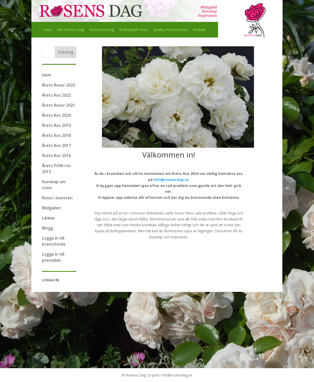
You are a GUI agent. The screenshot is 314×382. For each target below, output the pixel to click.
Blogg (47, 228)
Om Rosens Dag (70, 30)
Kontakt (199, 30)
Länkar (48, 218)
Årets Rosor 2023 (58, 85)
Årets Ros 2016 (56, 155)
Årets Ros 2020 (56, 115)
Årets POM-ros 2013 (56, 168)
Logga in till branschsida (53, 241)
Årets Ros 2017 (56, 145)
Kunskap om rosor (54, 184)
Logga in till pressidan (53, 257)
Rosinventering (101, 30)
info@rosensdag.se (171, 179)
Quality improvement (170, 30)
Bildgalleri (51, 208)
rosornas (138, 213)
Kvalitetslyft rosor (133, 30)
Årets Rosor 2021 (58, 105)
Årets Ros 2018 (56, 135)
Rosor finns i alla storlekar (196, 213)
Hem (47, 30)
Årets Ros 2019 (56, 125)
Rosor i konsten (57, 198)
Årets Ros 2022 (56, 95)
